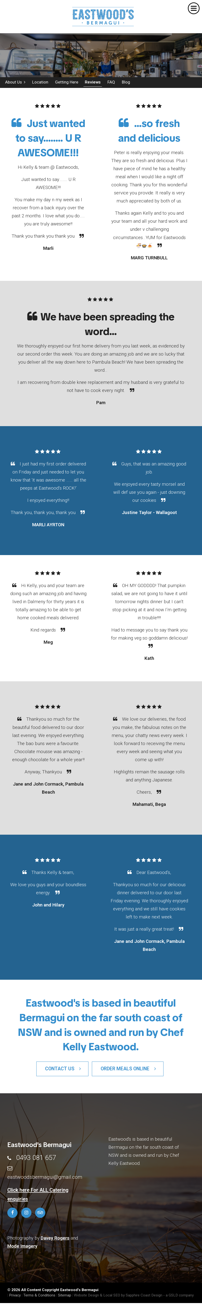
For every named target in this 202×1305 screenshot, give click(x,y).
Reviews (90, 83)
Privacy (15, 1297)
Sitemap (64, 1297)
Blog (122, 83)
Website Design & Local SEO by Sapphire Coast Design (118, 1297)
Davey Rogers (55, 1240)
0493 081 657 (36, 1160)
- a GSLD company (178, 1297)
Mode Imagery (22, 1248)
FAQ (108, 83)
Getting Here (64, 83)
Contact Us (63, 1071)
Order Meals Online (128, 1071)
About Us (14, 83)
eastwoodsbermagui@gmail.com (44, 1179)
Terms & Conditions (39, 1297)
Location (38, 83)
